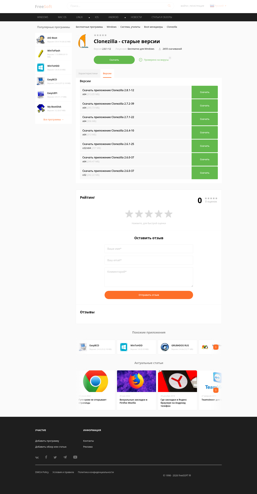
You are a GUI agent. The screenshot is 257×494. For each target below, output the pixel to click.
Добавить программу (47, 440)
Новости (136, 17)
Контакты (88, 440)
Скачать (114, 59)
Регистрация (197, 6)
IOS (97, 17)
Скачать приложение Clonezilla (108, 90)
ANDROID (114, 17)
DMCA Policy (42, 472)
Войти (184, 6)
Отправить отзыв (149, 294)
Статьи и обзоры (162, 17)
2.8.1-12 (102, 48)
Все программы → (53, 119)
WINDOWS (42, 17)
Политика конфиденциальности (96, 472)
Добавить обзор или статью (51, 446)
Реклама (88, 446)
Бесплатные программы (89, 26)
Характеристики (88, 73)
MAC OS (62, 17)
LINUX (79, 17)
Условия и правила (63, 472)
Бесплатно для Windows (141, 48)
